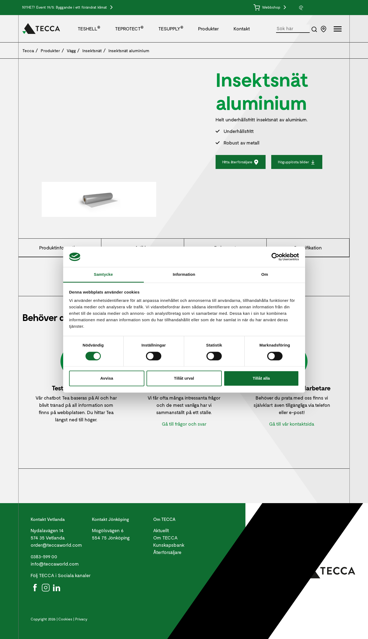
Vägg (71, 50)
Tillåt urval (184, 378)
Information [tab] (184, 274)
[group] (318, 7)
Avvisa (106, 378)
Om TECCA (165, 538)
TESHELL (89, 28)
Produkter (208, 28)
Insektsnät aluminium (128, 50)
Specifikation (308, 247)
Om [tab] (264, 274)
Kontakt (242, 28)
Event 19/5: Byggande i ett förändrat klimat (72, 7)
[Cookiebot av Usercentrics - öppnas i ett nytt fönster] (275, 257)
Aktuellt (161, 530)
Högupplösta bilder (297, 162)
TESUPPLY (170, 28)
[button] (318, 7)
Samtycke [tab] (103, 274)
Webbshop (267, 7)
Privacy (81, 619)
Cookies (65, 619)
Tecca (28, 50)
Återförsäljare (167, 552)
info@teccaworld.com (55, 564)
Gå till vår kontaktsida (291, 424)
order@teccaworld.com (56, 545)
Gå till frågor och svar (184, 424)
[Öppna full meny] (338, 29)
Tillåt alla (261, 378)
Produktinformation (59, 247)
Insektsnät (92, 50)
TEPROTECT (129, 28)
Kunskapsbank (168, 545)
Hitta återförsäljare (240, 162)
